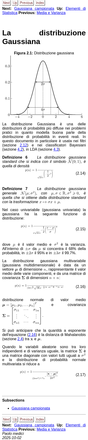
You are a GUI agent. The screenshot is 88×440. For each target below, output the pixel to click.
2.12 (23, 145)
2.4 (20, 339)
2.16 (32, 335)
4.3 (55, 149)
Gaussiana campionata (34, 9)
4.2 (20, 149)
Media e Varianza (51, 13)
